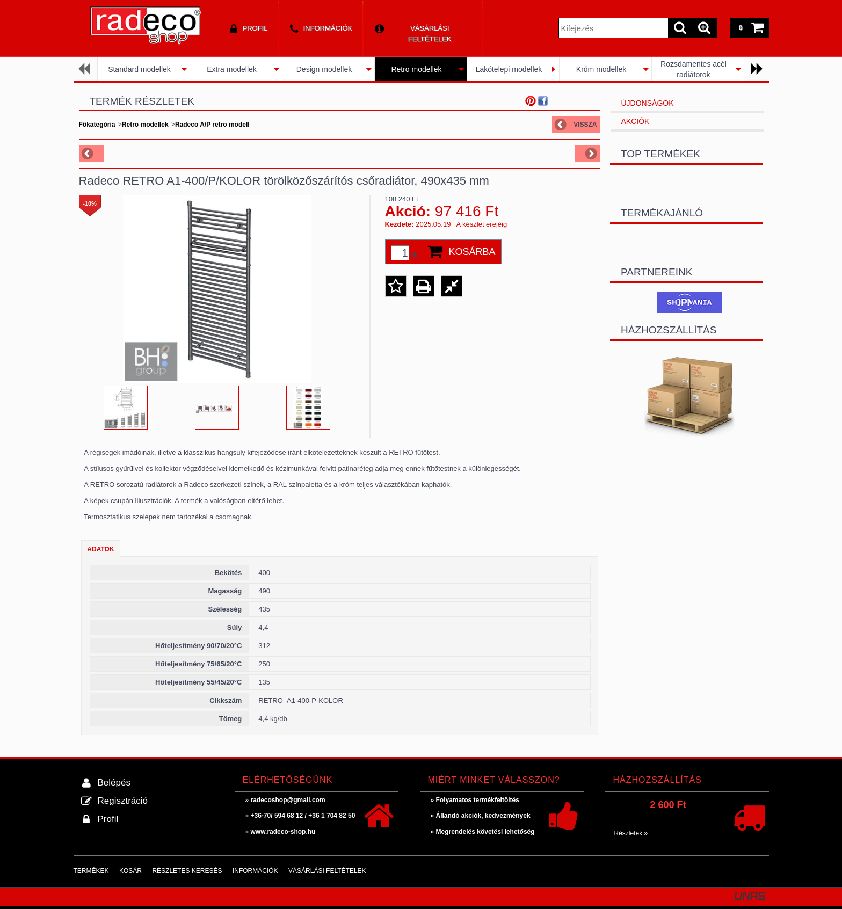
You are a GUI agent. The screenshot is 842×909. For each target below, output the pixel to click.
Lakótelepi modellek (509, 69)
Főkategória (97, 124)
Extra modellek (232, 69)
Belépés (114, 782)
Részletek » (631, 833)
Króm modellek (601, 69)
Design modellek (324, 69)
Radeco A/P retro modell (212, 124)
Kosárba (472, 251)
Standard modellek (139, 69)
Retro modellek (416, 69)
